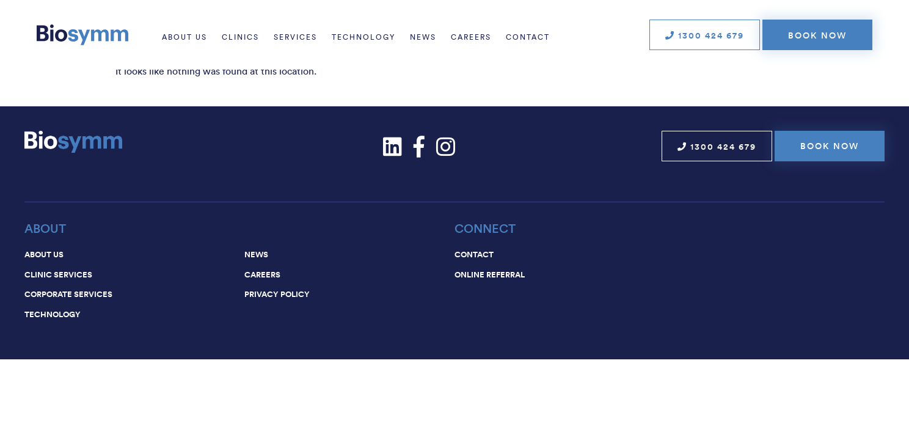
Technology (363, 37)
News (423, 37)
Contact (528, 37)
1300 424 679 (704, 35)
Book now (817, 35)
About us (184, 37)
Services (295, 37)
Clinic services (58, 274)
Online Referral (489, 274)
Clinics (240, 37)
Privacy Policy (277, 294)
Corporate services (68, 294)
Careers (471, 37)
